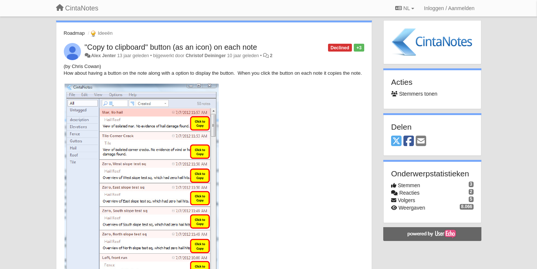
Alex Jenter (103, 55)
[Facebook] (408, 141)
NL (404, 8)
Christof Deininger (205, 55)
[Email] (421, 141)
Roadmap (74, 33)
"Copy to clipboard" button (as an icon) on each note (171, 47)
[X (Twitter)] (396, 141)
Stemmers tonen (414, 94)
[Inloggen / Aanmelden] (449, 8)
